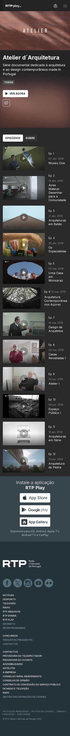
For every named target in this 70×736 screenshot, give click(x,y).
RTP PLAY (8, 619)
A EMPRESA (9, 672)
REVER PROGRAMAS (14, 628)
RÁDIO (6, 607)
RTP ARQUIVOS (11, 611)
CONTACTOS (10, 651)
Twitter (17, 583)
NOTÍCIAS (8, 595)
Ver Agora (15, 93)
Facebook (7, 583)
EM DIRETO (9, 623)
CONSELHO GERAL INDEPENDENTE (22, 676)
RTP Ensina (9, 615)
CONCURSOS (10, 635)
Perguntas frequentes (17, 639)
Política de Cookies (42, 711)
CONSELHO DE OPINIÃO (16, 680)
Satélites (9, 668)
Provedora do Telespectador (22, 655)
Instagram (28, 583)
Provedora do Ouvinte (17, 660)
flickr (49, 583)
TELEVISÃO (9, 603)
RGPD (6, 692)
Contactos (10, 644)
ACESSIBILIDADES (13, 664)
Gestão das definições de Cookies (24, 696)
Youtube (38, 583)
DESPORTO (9, 599)
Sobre (30, 138)
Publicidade (23, 714)
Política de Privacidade (16, 711)
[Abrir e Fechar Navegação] (65, 6)
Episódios (12, 138)
